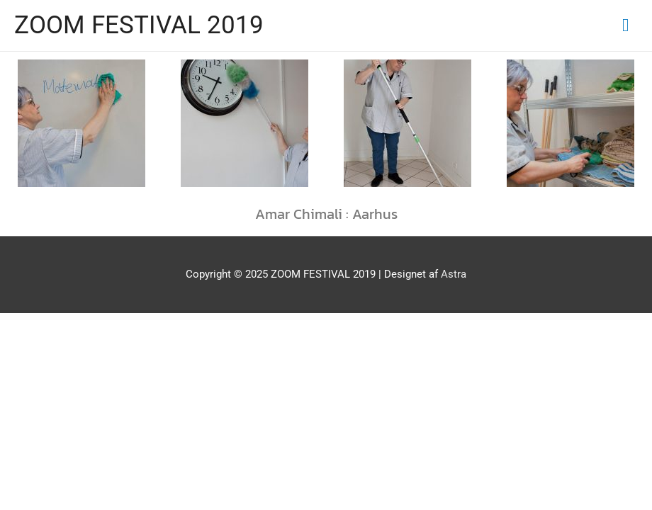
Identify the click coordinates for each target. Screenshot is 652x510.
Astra (453, 274)
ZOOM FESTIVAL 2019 (139, 25)
